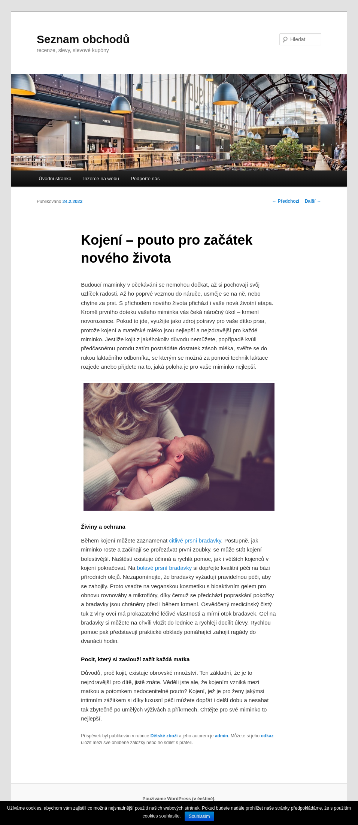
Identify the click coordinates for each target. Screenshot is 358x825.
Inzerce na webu (101, 178)
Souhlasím (199, 816)
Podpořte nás (145, 178)
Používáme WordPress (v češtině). (178, 798)
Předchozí (285, 201)
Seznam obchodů (83, 39)
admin (221, 735)
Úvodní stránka (55, 178)
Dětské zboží (164, 735)
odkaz (267, 735)
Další (313, 201)
